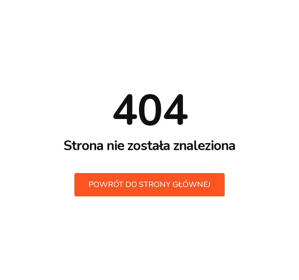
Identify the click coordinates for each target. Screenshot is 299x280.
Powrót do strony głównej (149, 184)
